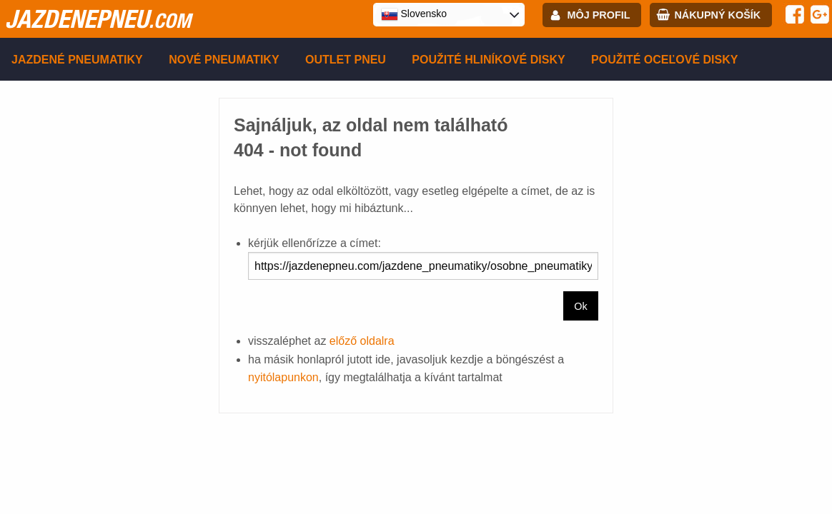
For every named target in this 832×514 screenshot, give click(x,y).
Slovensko (414, 14)
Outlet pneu (345, 60)
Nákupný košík (717, 15)
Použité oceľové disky (664, 60)
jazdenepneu (98, 19)
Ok (580, 306)
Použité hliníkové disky (488, 60)
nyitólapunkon (283, 377)
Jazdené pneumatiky (77, 60)
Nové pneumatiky (224, 60)
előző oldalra (362, 341)
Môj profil (599, 15)
